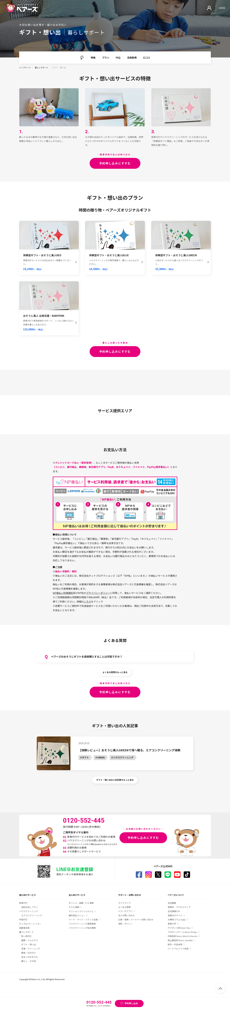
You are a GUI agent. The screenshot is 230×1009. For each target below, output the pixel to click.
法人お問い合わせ (126, 915)
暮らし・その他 (28, 961)
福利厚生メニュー (77, 915)
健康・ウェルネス (29, 940)
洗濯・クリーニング (30, 948)
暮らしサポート (42, 67)
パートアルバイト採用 (178, 948)
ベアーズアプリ (125, 911)
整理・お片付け (28, 952)
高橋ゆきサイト (175, 915)
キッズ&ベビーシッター (30, 923)
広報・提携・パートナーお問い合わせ (135, 919)
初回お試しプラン (29, 907)
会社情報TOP (174, 911)
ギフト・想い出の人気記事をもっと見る (115, 779)
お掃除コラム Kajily (177, 919)
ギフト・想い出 (28, 944)
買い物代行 (26, 936)
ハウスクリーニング (28, 911)
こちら (87, 601)
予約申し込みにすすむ (115, 163)
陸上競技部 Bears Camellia (180, 940)
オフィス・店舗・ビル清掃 (81, 902)
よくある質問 (124, 907)
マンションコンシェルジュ (81, 911)
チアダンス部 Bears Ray (179, 927)
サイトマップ (124, 902)
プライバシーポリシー (98, 593)
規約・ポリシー (125, 923)
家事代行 (23, 902)
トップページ (25, 67)
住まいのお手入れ (29, 956)
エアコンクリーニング (31, 915)
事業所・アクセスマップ (179, 907)
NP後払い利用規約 (63, 593)
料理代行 (23, 919)
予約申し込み (131, 1003)
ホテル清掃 (74, 907)
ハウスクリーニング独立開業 (82, 927)
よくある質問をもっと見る (115, 672)
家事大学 (172, 923)
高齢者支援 (24, 927)
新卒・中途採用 (175, 944)
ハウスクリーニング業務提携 (82, 923)
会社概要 (172, 902)
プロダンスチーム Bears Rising (182, 931)
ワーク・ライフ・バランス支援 (83, 919)
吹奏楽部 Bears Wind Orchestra (182, 936)
